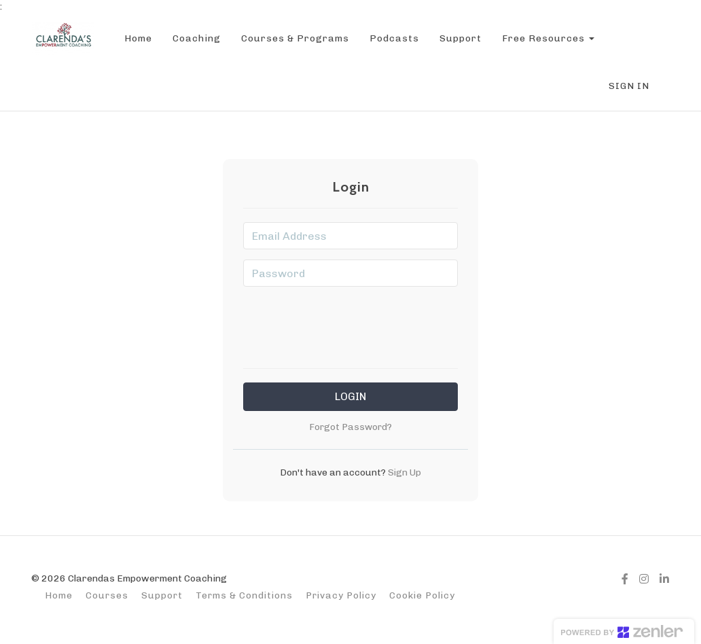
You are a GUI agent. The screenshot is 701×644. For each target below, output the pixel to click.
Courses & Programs (294, 38)
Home (137, 38)
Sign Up (403, 472)
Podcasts (393, 38)
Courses (107, 595)
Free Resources (547, 38)
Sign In (629, 86)
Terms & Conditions (244, 595)
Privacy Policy (341, 595)
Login (350, 396)
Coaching (195, 38)
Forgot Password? (350, 426)
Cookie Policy (422, 595)
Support (459, 38)
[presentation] (350, 323)
